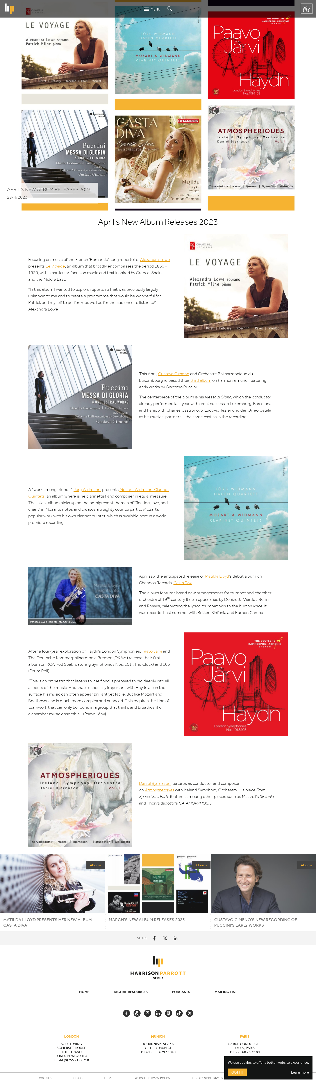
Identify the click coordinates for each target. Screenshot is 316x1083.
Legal (108, 1078)
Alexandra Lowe (155, 259)
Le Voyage (55, 266)
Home (84, 992)
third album (200, 380)
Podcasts (181, 992)
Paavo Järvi (152, 651)
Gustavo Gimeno (173, 373)
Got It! (237, 1072)
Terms (77, 1078)
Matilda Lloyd (217, 576)
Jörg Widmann (87, 489)
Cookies (45, 1078)
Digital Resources (131, 992)
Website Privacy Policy (152, 1078)
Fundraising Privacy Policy (213, 1078)
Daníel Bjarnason (155, 783)
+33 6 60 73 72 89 (246, 1052)
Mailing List (226, 992)
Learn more (300, 1072)
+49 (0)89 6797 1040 (160, 1052)
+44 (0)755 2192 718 (73, 1060)
